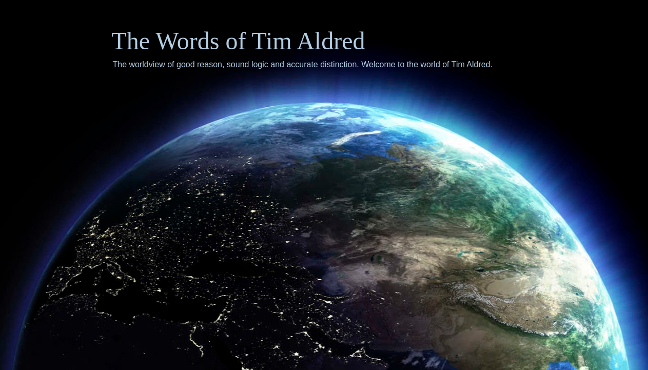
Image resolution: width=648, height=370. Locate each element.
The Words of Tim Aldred (238, 40)
